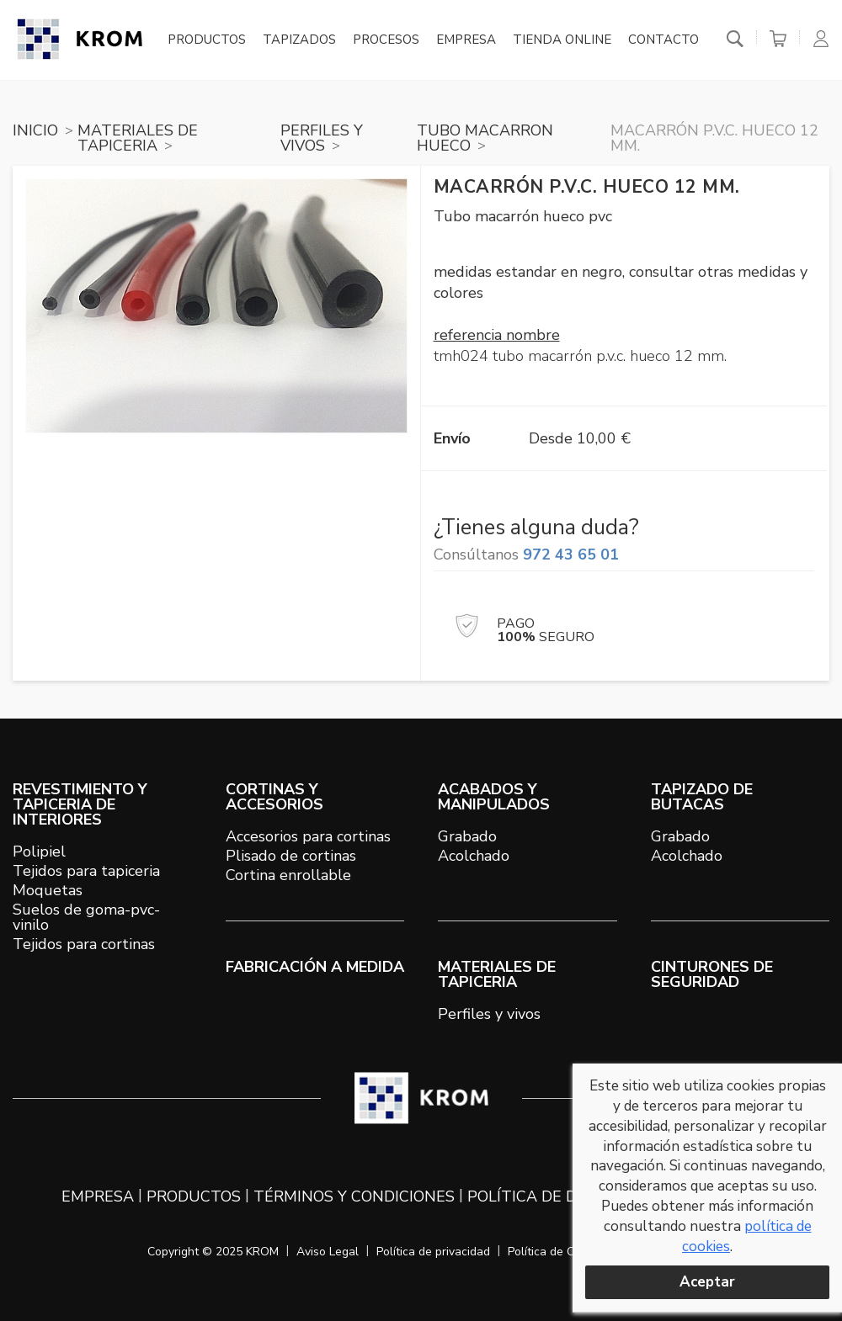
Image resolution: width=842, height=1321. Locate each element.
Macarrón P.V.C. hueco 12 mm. (714, 138)
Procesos (386, 40)
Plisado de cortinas (291, 856)
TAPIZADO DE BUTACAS (702, 796)
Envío (452, 438)
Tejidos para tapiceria (86, 871)
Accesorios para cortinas (308, 836)
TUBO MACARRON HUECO (485, 138)
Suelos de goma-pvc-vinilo (86, 917)
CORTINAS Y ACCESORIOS (274, 796)
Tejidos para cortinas (84, 944)
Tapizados (299, 40)
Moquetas (48, 890)
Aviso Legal (327, 1252)
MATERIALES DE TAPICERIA (137, 138)
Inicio (35, 130)
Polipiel (39, 851)
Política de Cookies (558, 1252)
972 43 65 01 (571, 554)
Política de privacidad (433, 1252)
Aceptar (707, 1282)
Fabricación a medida (315, 967)
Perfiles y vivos (489, 1014)
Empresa (466, 40)
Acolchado (473, 856)
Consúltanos (526, 554)
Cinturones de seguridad (712, 974)
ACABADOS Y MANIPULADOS (494, 796)
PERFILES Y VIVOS (321, 138)
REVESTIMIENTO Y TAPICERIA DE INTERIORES (80, 804)
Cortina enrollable (288, 875)
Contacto (663, 40)
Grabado (467, 836)
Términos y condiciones (354, 1196)
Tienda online (562, 40)
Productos (207, 40)
